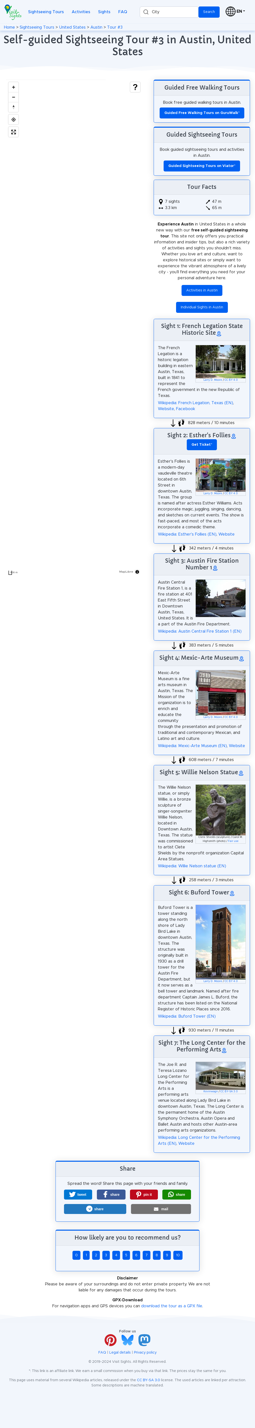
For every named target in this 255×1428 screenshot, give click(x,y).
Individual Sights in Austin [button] (202, 307)
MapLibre (126, 571)
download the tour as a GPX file (171, 1306)
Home (9, 27)
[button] (78, 1195)
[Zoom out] (13, 97)
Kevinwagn (210, 1091)
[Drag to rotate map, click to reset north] (13, 107)
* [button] (201, 444)
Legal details (120, 1352)
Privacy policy (145, 1352)
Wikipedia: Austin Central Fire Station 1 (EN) (200, 631)
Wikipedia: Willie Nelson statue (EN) (192, 866)
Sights (104, 12)
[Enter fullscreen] (13, 132)
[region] (74, 328)
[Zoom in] (13, 87)
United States (72, 27)
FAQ (122, 12)
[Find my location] (13, 119)
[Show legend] (135, 87)
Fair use (233, 841)
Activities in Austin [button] (202, 290)
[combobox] (169, 12)
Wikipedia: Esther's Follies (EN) (187, 534)
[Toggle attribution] (137, 572)
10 (178, 1255)
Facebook (185, 409)
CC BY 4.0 (231, 380)
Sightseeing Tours (46, 12)
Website (166, 409)
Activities (81, 12)
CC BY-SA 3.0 (229, 1091)
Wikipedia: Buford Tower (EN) (187, 1016)
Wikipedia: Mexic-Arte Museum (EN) (192, 746)
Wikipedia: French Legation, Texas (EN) (195, 403)
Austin (96, 27)
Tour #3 (115, 27)
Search (209, 12)
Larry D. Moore (212, 380)
